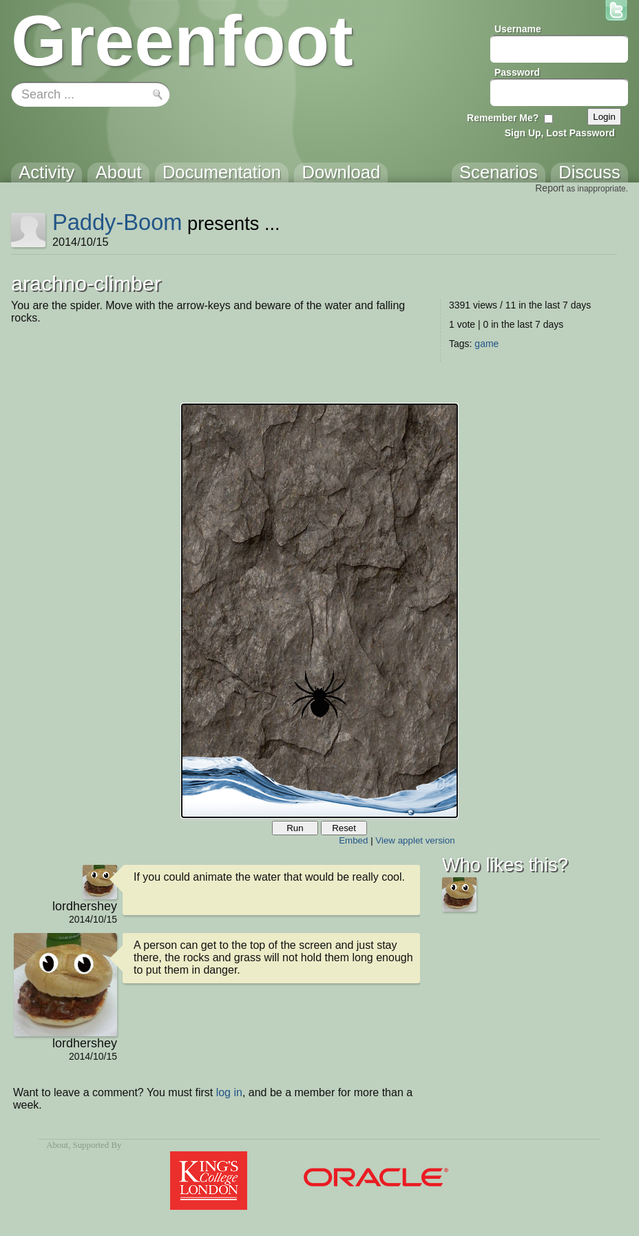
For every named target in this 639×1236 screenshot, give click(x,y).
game (486, 343)
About (57, 1145)
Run (294, 828)
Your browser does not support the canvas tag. (319, 610)
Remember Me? (502, 117)
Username (517, 28)
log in (229, 1092)
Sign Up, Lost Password (560, 132)
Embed (353, 840)
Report (549, 187)
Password (517, 72)
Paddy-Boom (117, 222)
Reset (344, 828)
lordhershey (84, 906)
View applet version (414, 840)
